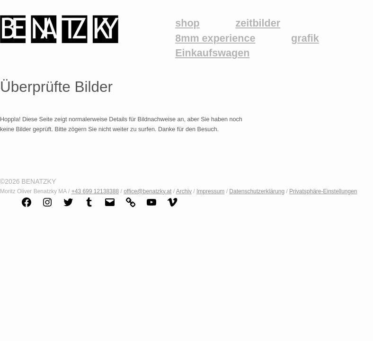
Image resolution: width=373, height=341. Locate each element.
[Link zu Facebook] (26, 206)
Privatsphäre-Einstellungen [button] (323, 191)
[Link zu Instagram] (47, 206)
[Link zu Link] (130, 206)
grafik (305, 38)
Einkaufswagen (212, 53)
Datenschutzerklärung (256, 191)
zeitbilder (257, 23)
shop (187, 23)
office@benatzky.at (147, 191)
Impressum (210, 191)
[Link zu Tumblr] (89, 206)
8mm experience (215, 38)
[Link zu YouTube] (151, 206)
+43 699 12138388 (95, 191)
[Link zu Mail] (109, 206)
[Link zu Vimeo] (172, 206)
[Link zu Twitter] (68, 206)
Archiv (184, 191)
